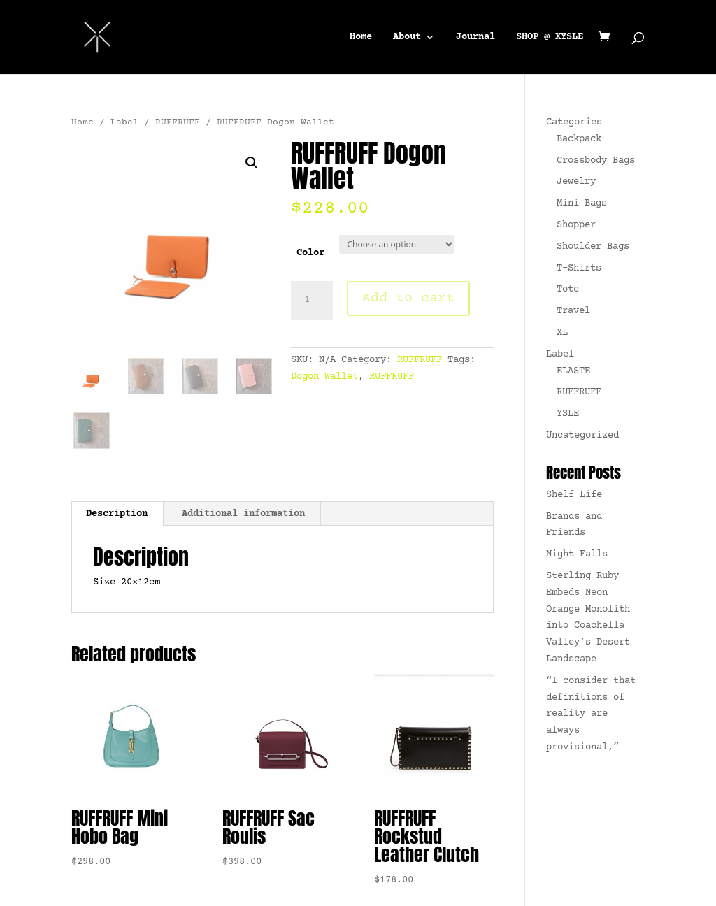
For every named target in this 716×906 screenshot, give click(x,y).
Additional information (243, 513)
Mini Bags (582, 203)
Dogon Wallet (324, 376)
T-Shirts (579, 268)
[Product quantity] (312, 300)
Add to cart (408, 298)
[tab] (117, 514)
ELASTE (573, 371)
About (407, 37)
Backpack (579, 139)
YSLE (568, 413)
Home (361, 37)
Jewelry (576, 181)
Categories (574, 122)
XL (562, 332)
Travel (573, 311)
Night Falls (577, 554)
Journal (475, 37)
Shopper (576, 225)
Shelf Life (574, 495)
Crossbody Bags (596, 160)
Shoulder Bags (593, 246)
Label (124, 122)
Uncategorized (582, 435)
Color (310, 253)
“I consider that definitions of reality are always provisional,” (591, 714)
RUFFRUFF (177, 122)
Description (117, 513)
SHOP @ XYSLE (549, 37)
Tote (568, 289)
